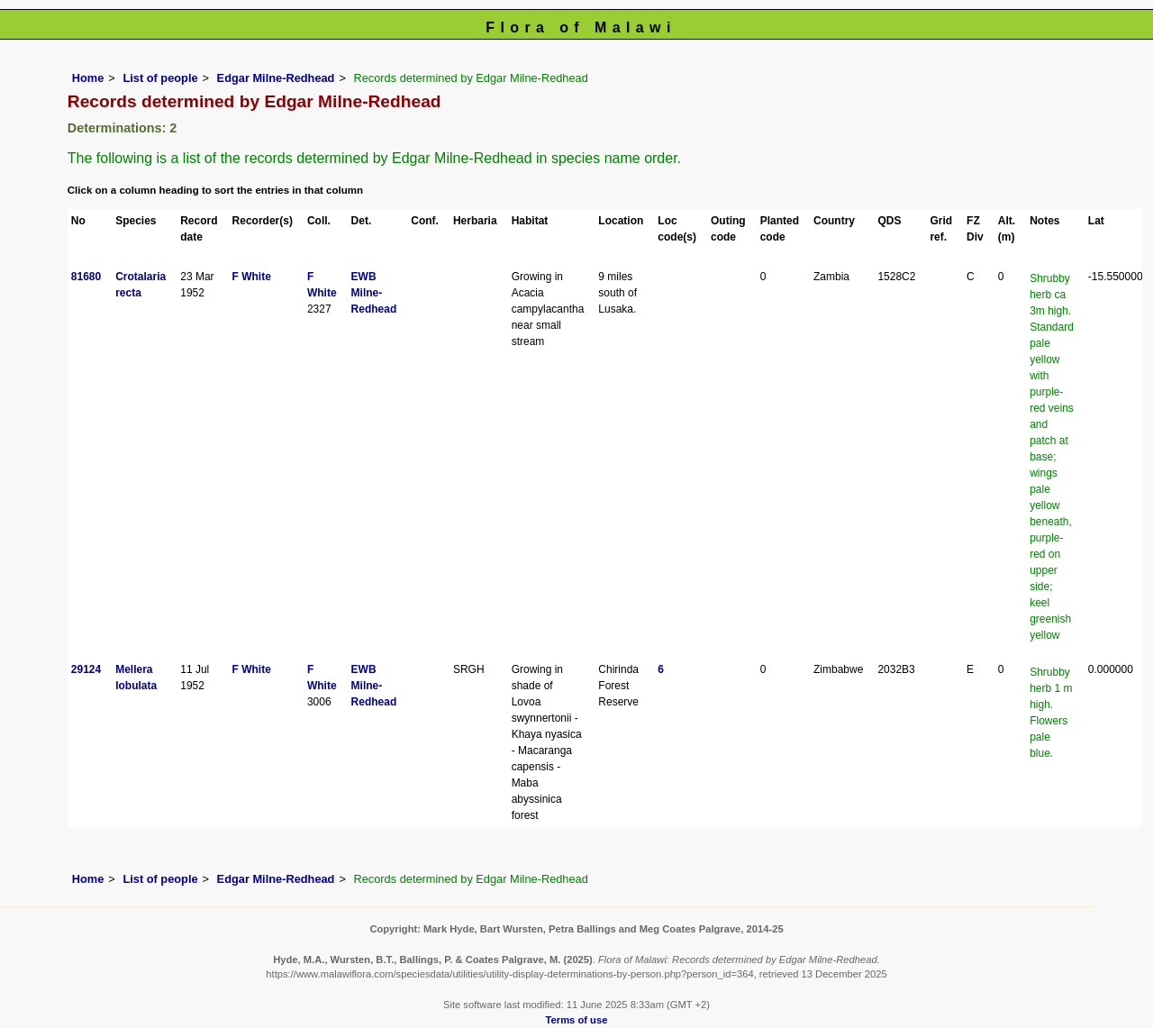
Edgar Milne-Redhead (276, 78)
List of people (160, 78)
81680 (86, 276)
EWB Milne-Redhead (374, 292)
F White (251, 276)
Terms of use (577, 1019)
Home (88, 78)
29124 (86, 669)
